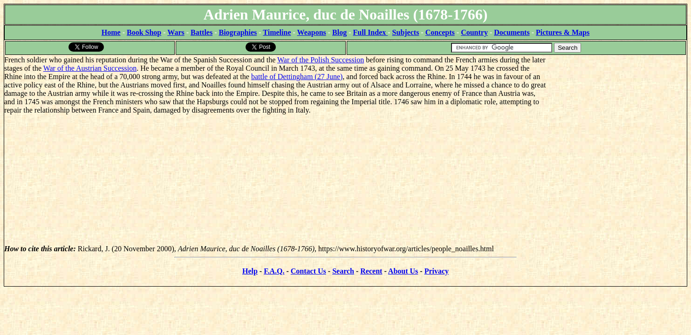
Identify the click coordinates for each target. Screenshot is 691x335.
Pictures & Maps (562, 32)
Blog (339, 32)
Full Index (370, 32)
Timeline (277, 32)
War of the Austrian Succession (90, 68)
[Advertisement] (617, 114)
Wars (175, 32)
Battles (201, 32)
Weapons (311, 32)
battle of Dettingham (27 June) (296, 76)
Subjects (405, 32)
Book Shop (144, 32)
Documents (511, 32)
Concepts (440, 32)
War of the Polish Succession (320, 60)
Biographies (238, 32)
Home (111, 32)
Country (474, 32)
